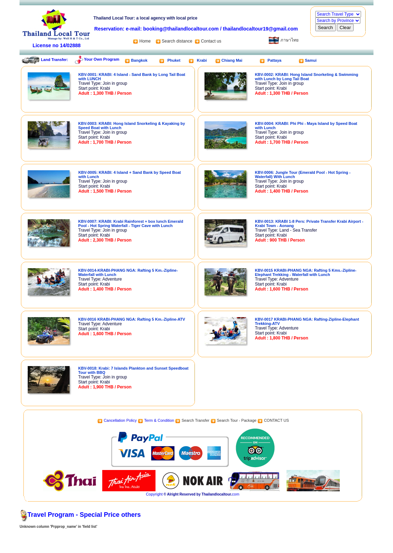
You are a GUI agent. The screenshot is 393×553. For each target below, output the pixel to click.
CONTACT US (276, 420)
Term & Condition (159, 420)
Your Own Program (101, 59)
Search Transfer (195, 420)
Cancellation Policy (120, 420)
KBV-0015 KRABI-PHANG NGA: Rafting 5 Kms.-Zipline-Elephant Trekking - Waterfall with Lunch (305, 272)
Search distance (177, 41)
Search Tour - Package (237, 420)
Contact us (211, 41)
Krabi (202, 60)
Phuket (173, 60)
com (235, 494)
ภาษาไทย (283, 40)
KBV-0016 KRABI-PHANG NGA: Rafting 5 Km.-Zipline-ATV (131, 319)
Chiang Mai (232, 60)
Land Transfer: (54, 59)
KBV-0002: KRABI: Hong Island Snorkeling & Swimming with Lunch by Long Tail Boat (306, 76)
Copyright (154, 494)
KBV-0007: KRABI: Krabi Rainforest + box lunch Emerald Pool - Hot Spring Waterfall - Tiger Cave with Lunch (130, 223)
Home (142, 41)
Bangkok (139, 60)
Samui (311, 60)
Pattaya (275, 60)
